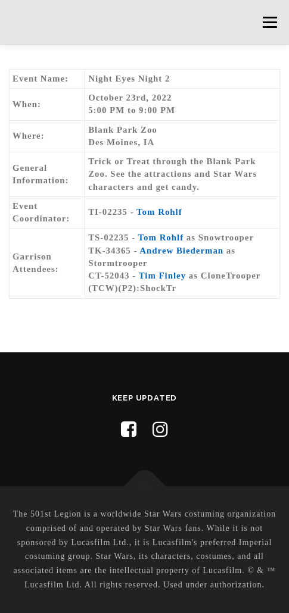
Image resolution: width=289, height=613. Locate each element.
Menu (269, 22)
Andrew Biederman (181, 250)
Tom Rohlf (159, 212)
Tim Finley (163, 275)
